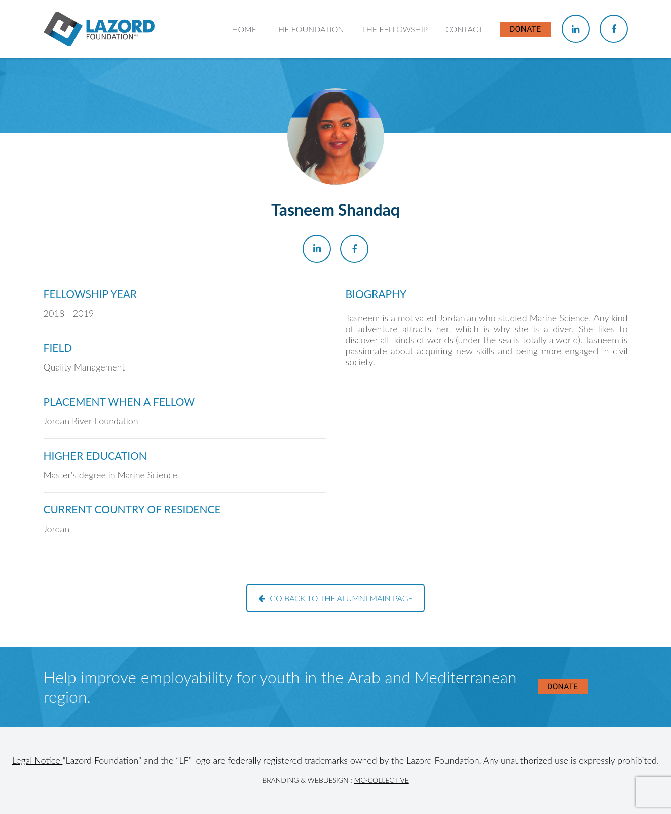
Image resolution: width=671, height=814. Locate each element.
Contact (464, 29)
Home (244, 29)
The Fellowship (394, 29)
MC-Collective (381, 780)
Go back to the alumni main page (335, 598)
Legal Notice (37, 760)
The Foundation (309, 29)
